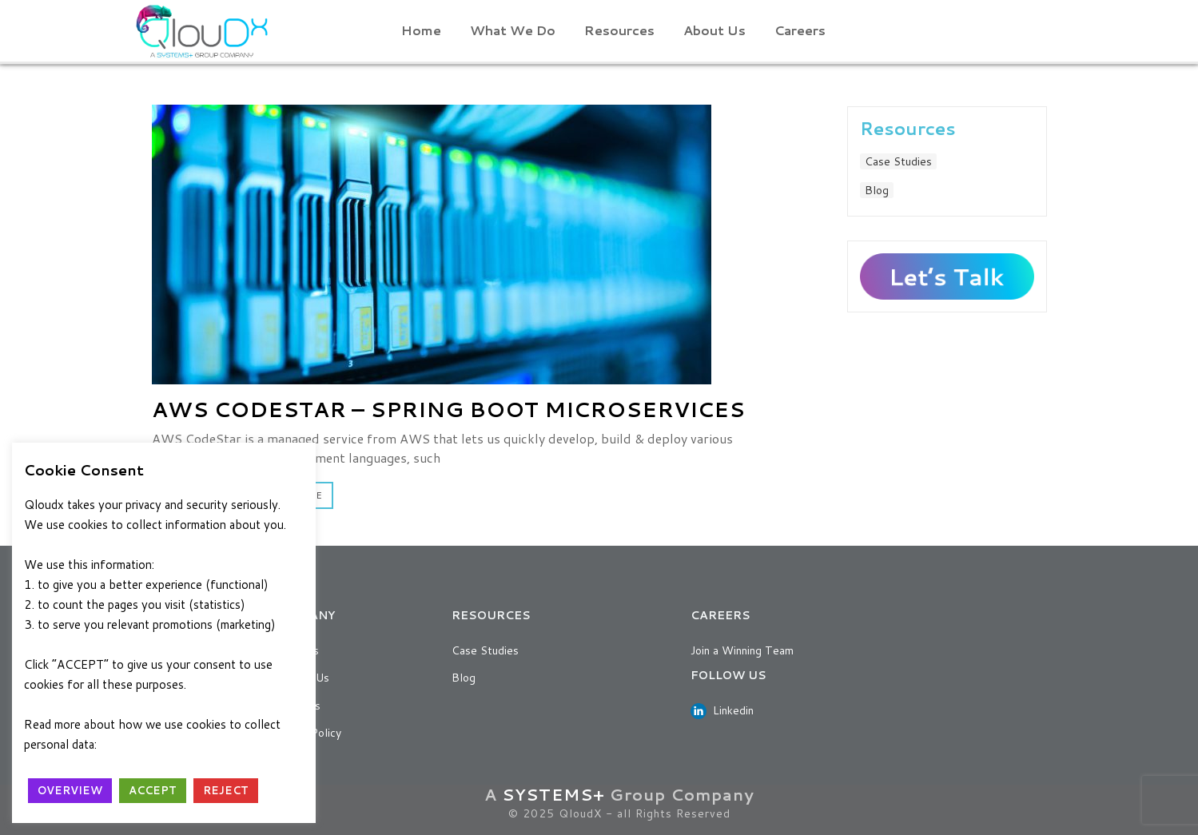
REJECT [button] (226, 790)
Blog (877, 190)
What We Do (512, 30)
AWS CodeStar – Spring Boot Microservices (448, 409)
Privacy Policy (143, 744)
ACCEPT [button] (153, 790)
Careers (800, 30)
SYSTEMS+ (553, 794)
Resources (619, 30)
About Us (714, 30)
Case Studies (898, 161)
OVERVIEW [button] (70, 790)
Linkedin (722, 710)
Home (421, 30)
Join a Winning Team (742, 650)
